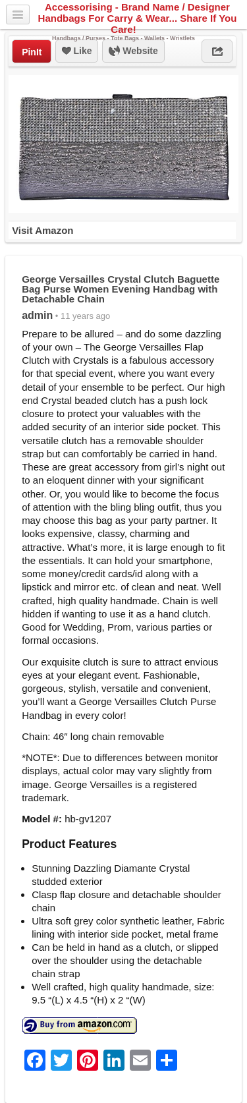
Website (133, 51)
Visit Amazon (42, 230)
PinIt (31, 52)
